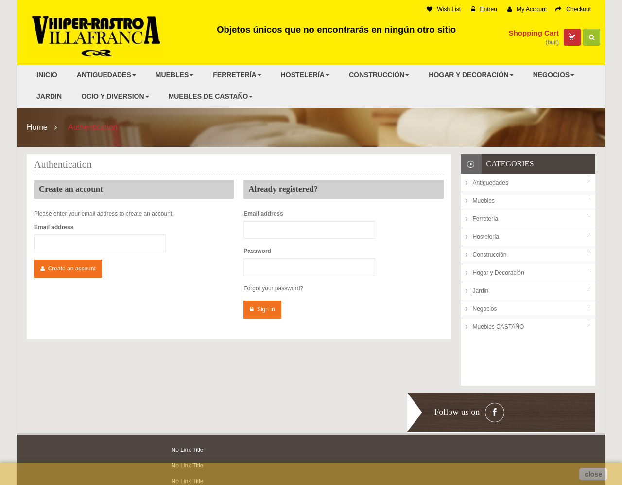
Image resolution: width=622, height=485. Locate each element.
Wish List (444, 9)
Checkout (573, 9)
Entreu (484, 9)
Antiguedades (490, 183)
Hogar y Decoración (498, 272)
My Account (527, 9)
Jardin (481, 290)
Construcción (490, 254)
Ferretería (486, 219)
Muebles (484, 201)
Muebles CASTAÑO (498, 326)
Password (257, 251)
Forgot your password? (273, 288)
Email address (53, 227)
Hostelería (486, 237)
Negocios (485, 308)
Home (37, 127)
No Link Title (188, 403)
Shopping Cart (534, 33)
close (593, 474)
